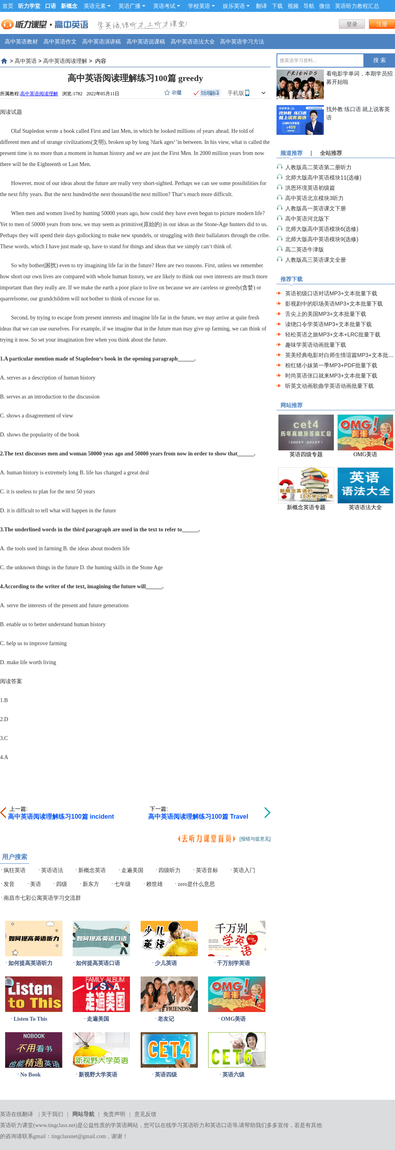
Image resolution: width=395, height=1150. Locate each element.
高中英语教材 (21, 41)
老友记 (166, 1019)
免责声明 (114, 1114)
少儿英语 (166, 963)
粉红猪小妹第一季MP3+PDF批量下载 (331, 365)
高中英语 (26, 61)
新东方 (91, 884)
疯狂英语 (15, 870)
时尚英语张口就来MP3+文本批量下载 (331, 375)
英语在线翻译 (16, 1114)
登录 (351, 24)
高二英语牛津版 (304, 249)
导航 (308, 6)
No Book (30, 1075)
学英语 (119, 1125)
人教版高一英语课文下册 (315, 208)
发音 (9, 884)
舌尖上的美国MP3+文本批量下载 (325, 314)
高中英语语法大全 (193, 41)
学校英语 (201, 6)
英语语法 (52, 870)
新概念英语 (92, 870)
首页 (7, 6)
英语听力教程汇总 (357, 6)
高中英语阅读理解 (65, 61)
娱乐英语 (236, 6)
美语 (35, 884)
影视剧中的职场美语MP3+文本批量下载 (334, 303)
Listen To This (30, 1019)
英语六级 (233, 1075)
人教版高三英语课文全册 (315, 260)
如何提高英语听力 (30, 963)
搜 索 (379, 60)
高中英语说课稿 (145, 41)
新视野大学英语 (98, 1075)
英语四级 (166, 1075)
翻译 (261, 6)
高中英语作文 (60, 41)
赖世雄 (154, 884)
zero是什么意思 (196, 884)
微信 (324, 6)
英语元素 (97, 6)
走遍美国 (132, 870)
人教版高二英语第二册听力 (318, 167)
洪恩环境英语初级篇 (310, 188)
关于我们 (52, 1114)
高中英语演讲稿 (101, 41)
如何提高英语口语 (98, 963)
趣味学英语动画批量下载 (315, 345)
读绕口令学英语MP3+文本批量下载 (328, 324)
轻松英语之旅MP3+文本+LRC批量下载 (332, 334)
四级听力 (169, 870)
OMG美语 (233, 1019)
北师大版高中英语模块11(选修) (323, 177)
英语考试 (166, 6)
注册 (381, 24)
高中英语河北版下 (307, 218)
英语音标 (207, 870)
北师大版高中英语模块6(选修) (321, 229)
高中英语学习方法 (242, 41)
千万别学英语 (233, 963)
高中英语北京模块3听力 (314, 198)
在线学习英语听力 (182, 1125)
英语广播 (131, 6)
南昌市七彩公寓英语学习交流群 (42, 898)
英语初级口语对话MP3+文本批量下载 (331, 293)
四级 (61, 884)
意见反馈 (145, 1114)
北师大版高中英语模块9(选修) (321, 239)
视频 (293, 6)
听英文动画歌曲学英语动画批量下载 (329, 386)
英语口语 (221, 1125)
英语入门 (244, 870)
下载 (277, 6)
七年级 (122, 884)
